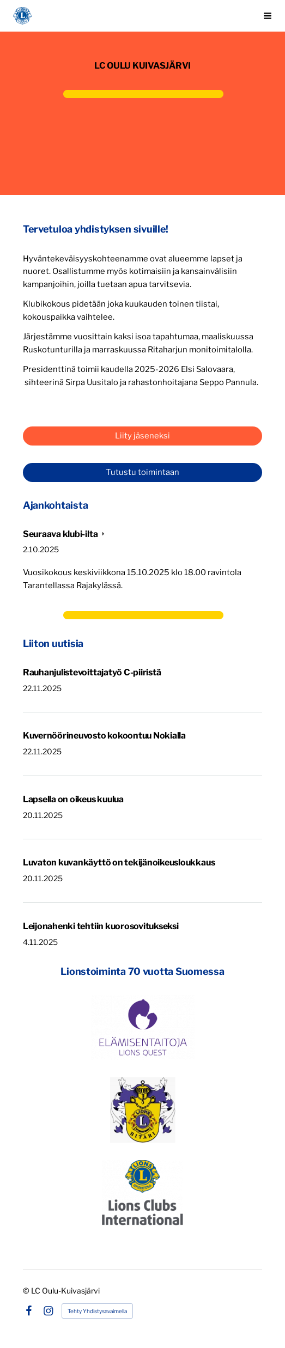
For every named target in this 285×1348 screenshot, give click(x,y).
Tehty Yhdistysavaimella (97, 1311)
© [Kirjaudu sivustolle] (27, 1290)
